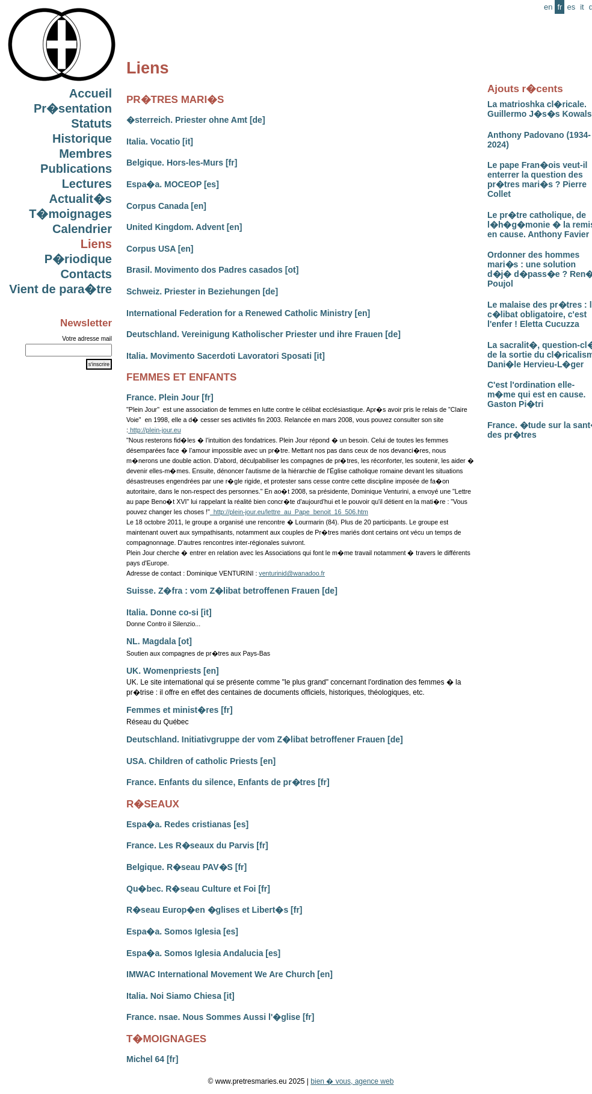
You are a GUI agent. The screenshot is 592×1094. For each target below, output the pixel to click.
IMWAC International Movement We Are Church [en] (229, 974)
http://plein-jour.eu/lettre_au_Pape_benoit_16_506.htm (289, 511)
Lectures (87, 183)
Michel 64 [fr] (152, 1059)
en (548, 6)
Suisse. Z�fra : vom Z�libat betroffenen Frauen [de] (232, 590)
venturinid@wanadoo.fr (292, 573)
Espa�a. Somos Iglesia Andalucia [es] (203, 953)
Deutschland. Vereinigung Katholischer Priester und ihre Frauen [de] (263, 334)
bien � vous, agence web (351, 1081)
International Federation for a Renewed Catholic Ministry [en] (248, 313)
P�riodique (78, 259)
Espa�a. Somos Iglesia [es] (182, 931)
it (582, 6)
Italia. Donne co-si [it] (169, 612)
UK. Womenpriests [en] (172, 671)
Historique (82, 138)
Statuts (91, 123)
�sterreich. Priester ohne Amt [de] (195, 120)
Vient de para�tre (60, 289)
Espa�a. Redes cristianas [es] (187, 824)
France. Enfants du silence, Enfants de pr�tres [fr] (228, 782)
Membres (85, 153)
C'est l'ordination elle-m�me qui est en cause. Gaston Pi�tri (536, 394)
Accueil (90, 93)
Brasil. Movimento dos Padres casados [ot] (212, 270)
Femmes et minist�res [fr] (179, 710)
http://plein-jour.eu (154, 430)
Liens (96, 243)
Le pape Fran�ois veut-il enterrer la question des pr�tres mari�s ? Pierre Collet (537, 179)
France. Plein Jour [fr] (170, 397)
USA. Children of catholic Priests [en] (201, 761)
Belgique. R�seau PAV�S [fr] (186, 867)
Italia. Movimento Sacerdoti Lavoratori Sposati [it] (225, 356)
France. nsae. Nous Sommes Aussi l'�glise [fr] (220, 1017)
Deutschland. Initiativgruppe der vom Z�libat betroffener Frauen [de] (264, 739)
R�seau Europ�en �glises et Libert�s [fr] (214, 910)
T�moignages (70, 213)
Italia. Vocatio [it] (159, 141)
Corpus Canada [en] (166, 206)
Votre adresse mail (87, 338)
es (571, 6)
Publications (76, 168)
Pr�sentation (73, 108)
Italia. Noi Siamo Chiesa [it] (180, 996)
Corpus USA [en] (159, 248)
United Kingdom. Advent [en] (184, 227)
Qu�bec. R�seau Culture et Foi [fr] (198, 889)
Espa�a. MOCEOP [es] (172, 184)
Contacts (86, 274)
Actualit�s (80, 198)
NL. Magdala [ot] (159, 641)
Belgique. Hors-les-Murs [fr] (181, 162)
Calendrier (82, 228)
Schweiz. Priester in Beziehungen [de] (202, 291)
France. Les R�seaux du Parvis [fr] (197, 845)
